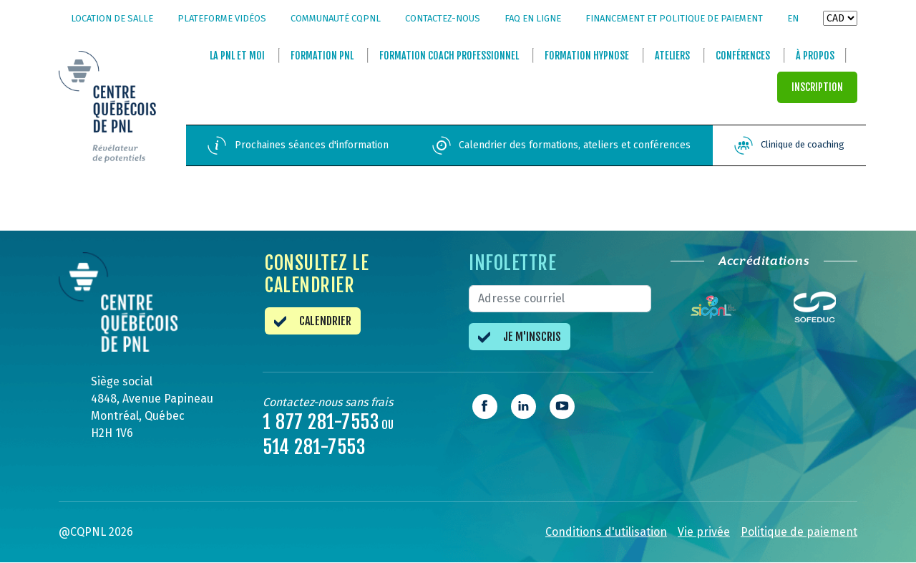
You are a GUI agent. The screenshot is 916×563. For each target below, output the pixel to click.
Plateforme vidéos (221, 18)
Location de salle (112, 18)
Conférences (743, 56)
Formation (322, 56)
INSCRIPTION (817, 88)
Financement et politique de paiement (674, 18)
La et (237, 56)
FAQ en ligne (533, 18)
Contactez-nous (442, 18)
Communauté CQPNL (336, 18)
